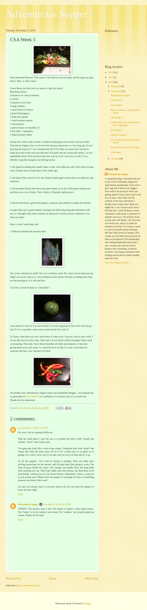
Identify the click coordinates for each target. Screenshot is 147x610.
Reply (20, 494)
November (116, 91)
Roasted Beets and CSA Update (124, 147)
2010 (110, 82)
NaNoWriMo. (32, 396)
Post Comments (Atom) (29, 585)
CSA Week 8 (116, 100)
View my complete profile (117, 262)
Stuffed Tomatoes (118, 135)
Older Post (91, 578)
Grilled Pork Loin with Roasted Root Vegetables (124, 123)
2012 (110, 72)
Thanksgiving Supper (120, 95)
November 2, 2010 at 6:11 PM (34, 428)
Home (52, 578)
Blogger (87, 603)
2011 (110, 77)
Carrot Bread (116, 105)
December (116, 86)
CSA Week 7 (116, 117)
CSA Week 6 (116, 130)
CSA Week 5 (116, 152)
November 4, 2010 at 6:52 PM (57, 504)
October (115, 158)
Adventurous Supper (47, 14)
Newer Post (13, 578)
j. (77, 392)
